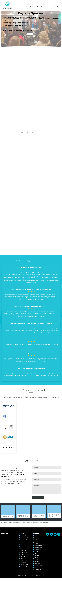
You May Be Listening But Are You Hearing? (38, 516)
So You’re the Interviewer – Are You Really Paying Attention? (54, 515)
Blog (38, 6)
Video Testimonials (51, 6)
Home (22, 6)
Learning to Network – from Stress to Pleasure (23, 516)
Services (32, 6)
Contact (43, 6)
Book (58, 6)
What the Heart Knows (8, 516)
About (27, 6)
